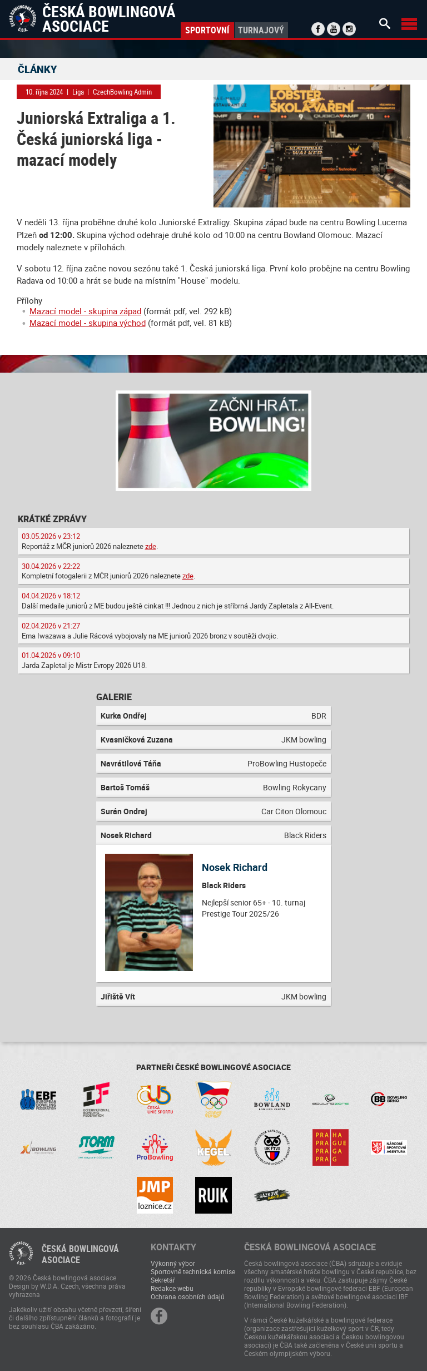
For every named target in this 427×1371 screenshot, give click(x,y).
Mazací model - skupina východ (87, 322)
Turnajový (261, 30)
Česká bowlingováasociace (80, 1254)
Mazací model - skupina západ (85, 310)
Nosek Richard (234, 867)
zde (150, 546)
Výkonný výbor (173, 1263)
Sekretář (163, 1279)
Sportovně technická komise (193, 1271)
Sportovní (207, 30)
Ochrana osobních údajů (188, 1296)
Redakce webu (172, 1288)
